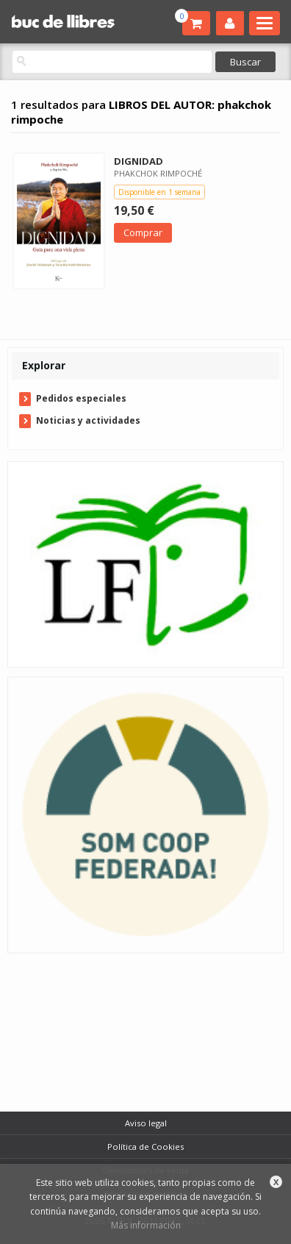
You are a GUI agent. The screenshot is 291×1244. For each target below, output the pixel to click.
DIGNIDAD (138, 161)
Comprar (142, 232)
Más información (146, 1225)
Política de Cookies (145, 1146)
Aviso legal (146, 1123)
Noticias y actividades (88, 420)
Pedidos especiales (81, 398)
